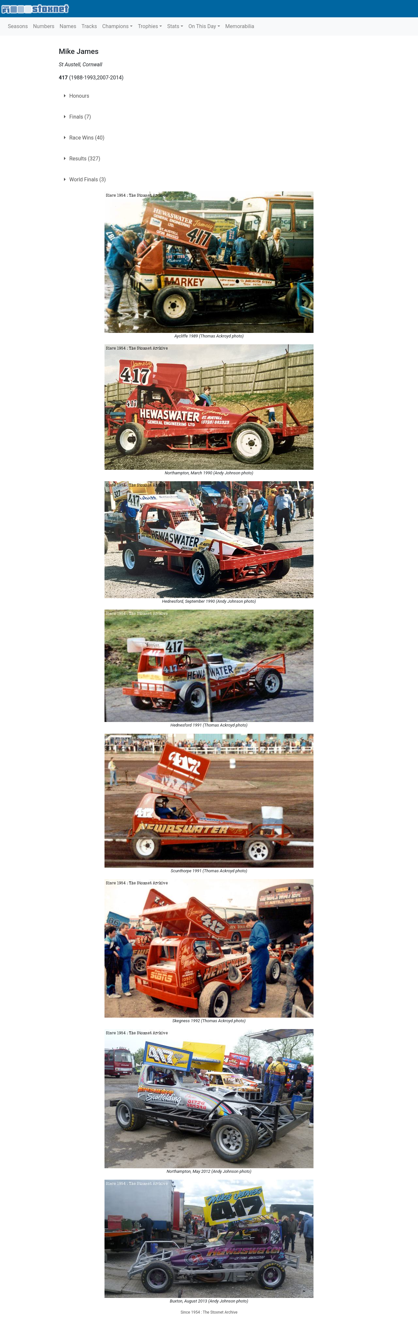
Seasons (18, 26)
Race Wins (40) (86, 138)
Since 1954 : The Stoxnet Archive (209, 1312)
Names (68, 26)
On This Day (202, 26)
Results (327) (84, 159)
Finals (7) (80, 117)
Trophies (148, 26)
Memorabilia (239, 26)
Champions (115, 26)
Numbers (43, 26)
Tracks (89, 26)
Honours (79, 96)
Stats (173, 26)
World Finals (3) (87, 179)
